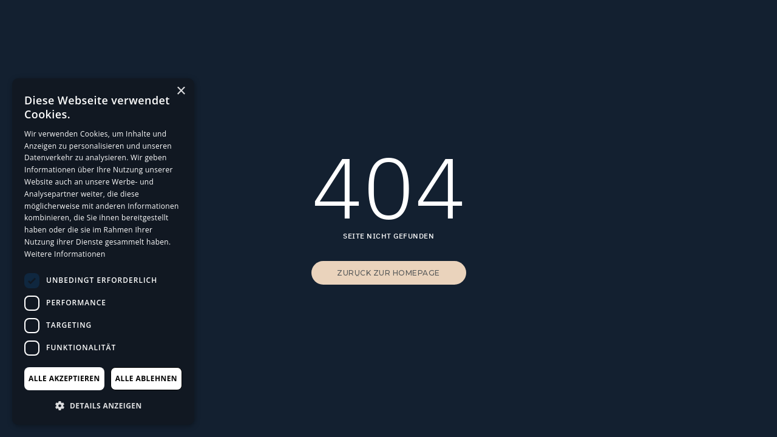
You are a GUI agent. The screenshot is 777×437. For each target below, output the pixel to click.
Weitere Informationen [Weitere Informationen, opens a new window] (65, 254)
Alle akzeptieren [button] (64, 378)
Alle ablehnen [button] (146, 378)
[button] (103, 405)
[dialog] (103, 251)
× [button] (180, 91)
